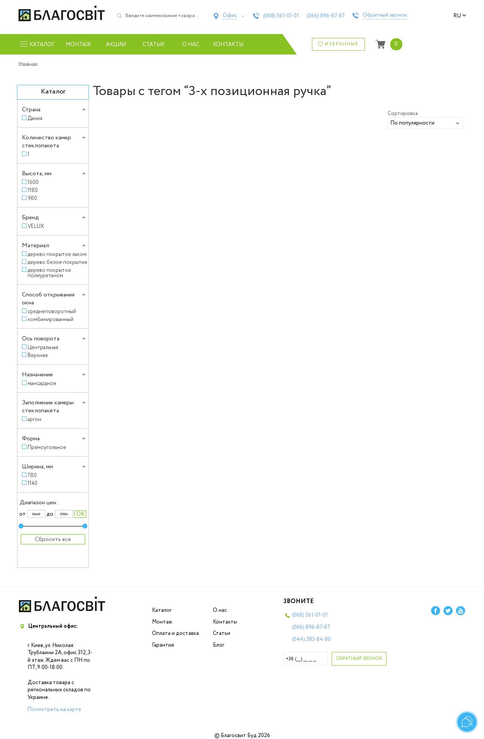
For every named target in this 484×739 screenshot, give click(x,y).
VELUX (36, 226)
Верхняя (38, 355)
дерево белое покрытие (57, 262)
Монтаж (78, 44)
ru (459, 15)
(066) (326, 15)
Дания (35, 118)
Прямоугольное (47, 447)
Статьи (153, 44)
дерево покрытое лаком (57, 254)
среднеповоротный (52, 311)
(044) (311, 639)
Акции (116, 44)
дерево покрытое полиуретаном (49, 272)
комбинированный (50, 319)
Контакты (228, 44)
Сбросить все (53, 539)
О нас (190, 44)
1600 (33, 182)
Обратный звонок (385, 15)
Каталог (162, 610)
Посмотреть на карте (54, 709)
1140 (32, 483)
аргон (34, 419)
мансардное (42, 383)
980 (32, 198)
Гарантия (163, 645)
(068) (281, 15)
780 (32, 475)
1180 (33, 190)
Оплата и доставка (175, 633)
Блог (218, 645)
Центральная (43, 347)
